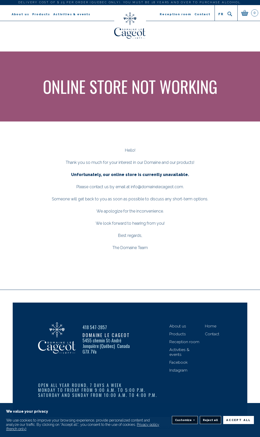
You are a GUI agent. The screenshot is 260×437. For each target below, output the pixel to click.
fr (220, 14)
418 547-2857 (95, 327)
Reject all (210, 417)
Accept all (238, 417)
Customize (185, 417)
